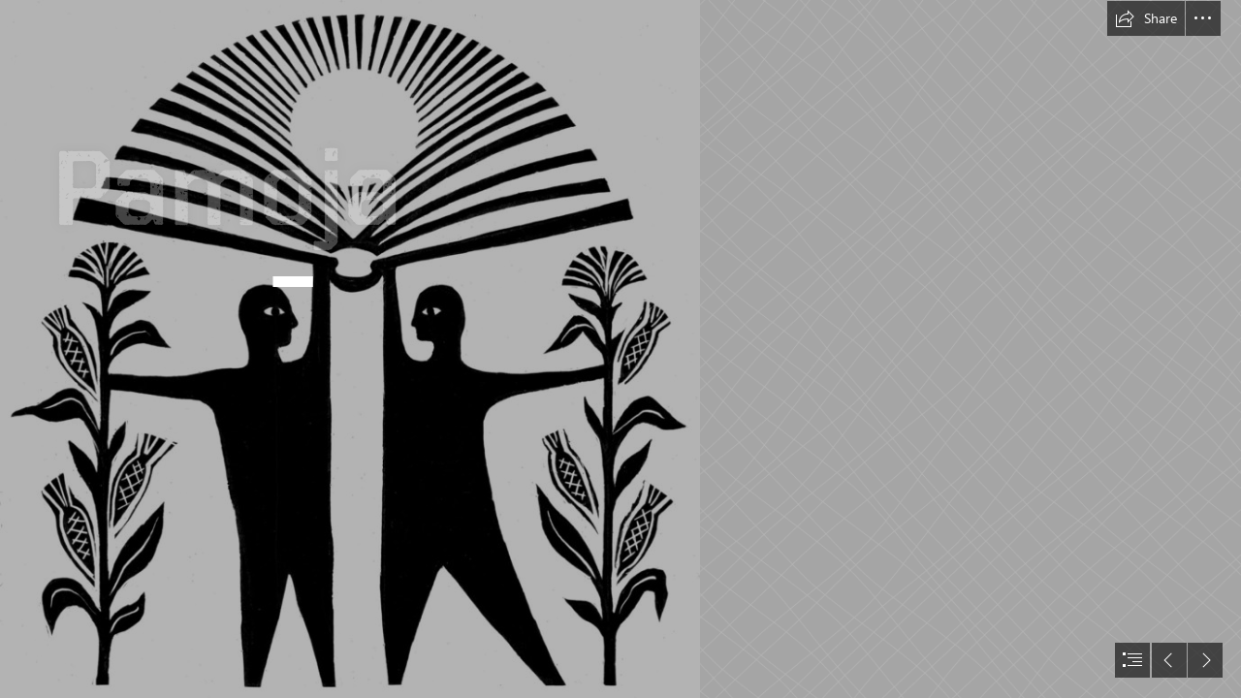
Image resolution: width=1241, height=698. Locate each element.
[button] (1146, 18)
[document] (620, 349)
